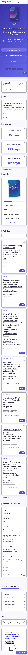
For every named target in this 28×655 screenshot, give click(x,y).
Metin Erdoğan (6, 378)
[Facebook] (4, 622)
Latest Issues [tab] (8, 200)
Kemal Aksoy (12, 484)
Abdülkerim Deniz (13, 480)
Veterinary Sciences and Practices (14, 33)
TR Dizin (20, 69)
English (19, 2)
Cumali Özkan (17, 262)
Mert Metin (5, 480)
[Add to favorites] (24, 242)
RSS (23, 575)
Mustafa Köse (6, 379)
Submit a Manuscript (14, 50)
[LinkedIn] (18, 622)
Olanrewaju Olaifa (16, 344)
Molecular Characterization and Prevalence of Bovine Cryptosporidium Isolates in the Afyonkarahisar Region (12, 367)
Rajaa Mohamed (6, 296)
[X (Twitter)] (14, 622)
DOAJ (14, 69)
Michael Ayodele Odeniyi (9, 342)
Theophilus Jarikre (7, 344)
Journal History (8, 575)
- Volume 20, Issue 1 (12, 218)
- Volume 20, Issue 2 (12, 214)
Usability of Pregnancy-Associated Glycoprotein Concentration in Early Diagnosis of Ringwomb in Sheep (12, 435)
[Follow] (19, 73)
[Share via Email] (23, 622)
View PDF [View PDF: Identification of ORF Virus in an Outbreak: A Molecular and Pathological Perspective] (22, 420)
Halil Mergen (6, 484)
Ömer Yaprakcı (6, 444)
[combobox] (14, 236)
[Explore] (14, 61)
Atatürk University (8, 114)
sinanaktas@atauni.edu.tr (10, 551)
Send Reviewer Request (14, 55)
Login (24, 2)
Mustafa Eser (6, 376)
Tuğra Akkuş (14, 444)
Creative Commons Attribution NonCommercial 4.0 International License (13, 636)
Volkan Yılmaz (14, 410)
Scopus (8, 69)
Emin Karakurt (6, 411)
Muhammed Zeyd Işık (8, 262)
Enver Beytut (13, 411)
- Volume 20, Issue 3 (12, 210)
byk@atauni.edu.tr (8, 541)
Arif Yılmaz (13, 482)
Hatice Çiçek (13, 376)
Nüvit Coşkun (6, 410)
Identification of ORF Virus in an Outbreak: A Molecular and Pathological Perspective (12, 402)
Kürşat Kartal (13, 378)
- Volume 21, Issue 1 (12, 206)
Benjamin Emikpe (7, 341)
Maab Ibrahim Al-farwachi (9, 294)
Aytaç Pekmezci (6, 482)
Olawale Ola (6, 339)
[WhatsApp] (9, 622)
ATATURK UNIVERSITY (18, 28)
